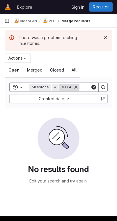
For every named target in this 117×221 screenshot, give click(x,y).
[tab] (14, 70)
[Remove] (75, 87)
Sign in (78, 7)
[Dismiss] (105, 37)
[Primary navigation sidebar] (7, 20)
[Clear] (93, 87)
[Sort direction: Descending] (103, 98)
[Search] (103, 87)
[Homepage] (8, 7)
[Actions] (18, 58)
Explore (24, 7)
